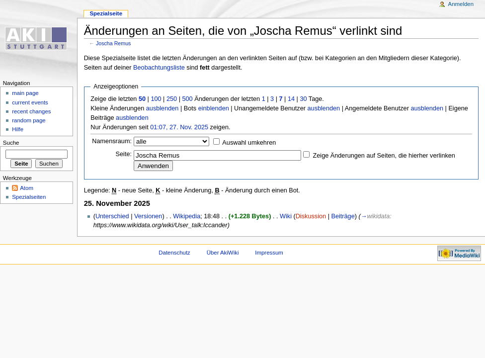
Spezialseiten (29, 197)
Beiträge (342, 216)
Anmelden (461, 4)
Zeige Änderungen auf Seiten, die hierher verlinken (384, 155)
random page (29, 120)
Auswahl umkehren (249, 142)
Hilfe (17, 129)
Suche (11, 143)
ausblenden (162, 108)
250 (171, 98)
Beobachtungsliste (159, 67)
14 (291, 98)
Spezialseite (105, 13)
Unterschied (112, 216)
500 (187, 98)
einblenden (213, 108)
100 (156, 98)
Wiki (286, 216)
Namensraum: (112, 141)
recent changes (31, 111)
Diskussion (311, 216)
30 (303, 98)
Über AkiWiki (223, 253)
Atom (26, 188)
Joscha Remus (113, 43)
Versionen (148, 216)
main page (25, 93)
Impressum (269, 253)
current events (30, 102)
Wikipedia (186, 216)
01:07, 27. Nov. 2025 (179, 127)
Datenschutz (174, 253)
